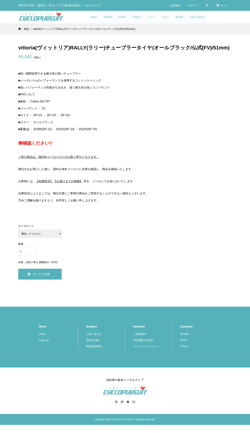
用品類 (179, 17)
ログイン (193, 5)
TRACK (136, 17)
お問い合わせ (197, 17)
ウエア (165, 17)
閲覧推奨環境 (93, 346)
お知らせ (44, 340)
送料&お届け (93, 340)
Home (93, 17)
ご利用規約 (139, 334)
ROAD (122, 17)
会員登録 (175, 5)
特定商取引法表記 (143, 340)
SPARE (108, 17)
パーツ (151, 17)
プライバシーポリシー (145, 346)
